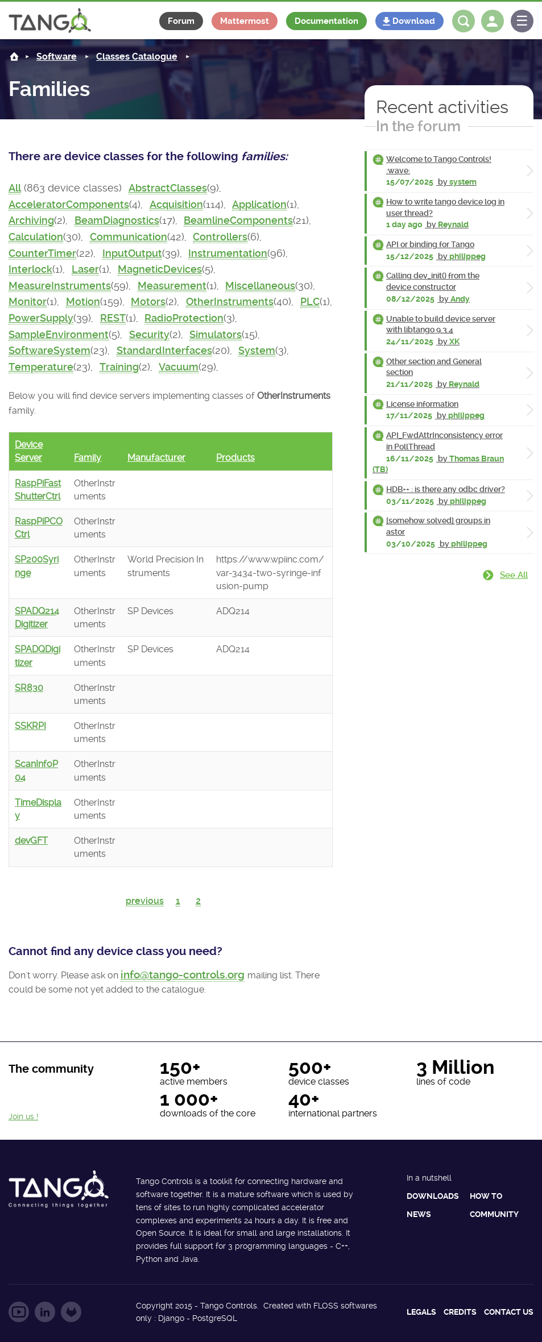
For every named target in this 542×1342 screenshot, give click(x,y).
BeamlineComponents (238, 220)
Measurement (172, 285)
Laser (85, 269)
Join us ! (23, 1116)
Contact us (508, 1311)
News (419, 1214)
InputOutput (132, 253)
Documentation (326, 21)
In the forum (418, 126)
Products (235, 457)
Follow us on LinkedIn (45, 1312)
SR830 (29, 687)
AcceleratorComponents (69, 204)
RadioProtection (184, 318)
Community (494, 1214)
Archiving (31, 220)
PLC (310, 301)
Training (119, 367)
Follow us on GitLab (71, 1312)
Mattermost (244, 21)
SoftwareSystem (49, 350)
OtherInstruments (230, 301)
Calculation (36, 237)
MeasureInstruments (60, 285)
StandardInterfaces (164, 350)
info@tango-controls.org (183, 974)
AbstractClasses (168, 188)
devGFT (31, 840)
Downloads (433, 1196)
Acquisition (176, 204)
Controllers (220, 237)
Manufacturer (156, 457)
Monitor (28, 301)
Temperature (41, 367)
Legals (421, 1311)
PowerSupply (41, 318)
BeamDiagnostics (117, 220)
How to (486, 1196)
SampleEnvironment (59, 334)
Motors (148, 301)
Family (87, 457)
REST (113, 318)
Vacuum (178, 367)
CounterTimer (42, 253)
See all (514, 575)
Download (413, 21)
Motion (83, 301)
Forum (181, 21)
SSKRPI (30, 725)
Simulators (215, 334)
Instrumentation (227, 253)
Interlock (30, 269)
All (15, 188)
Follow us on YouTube (19, 1312)
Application (259, 204)
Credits (460, 1311)
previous (145, 900)
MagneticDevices (160, 269)
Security (149, 334)
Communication (128, 237)
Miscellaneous (260, 285)
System (256, 350)
